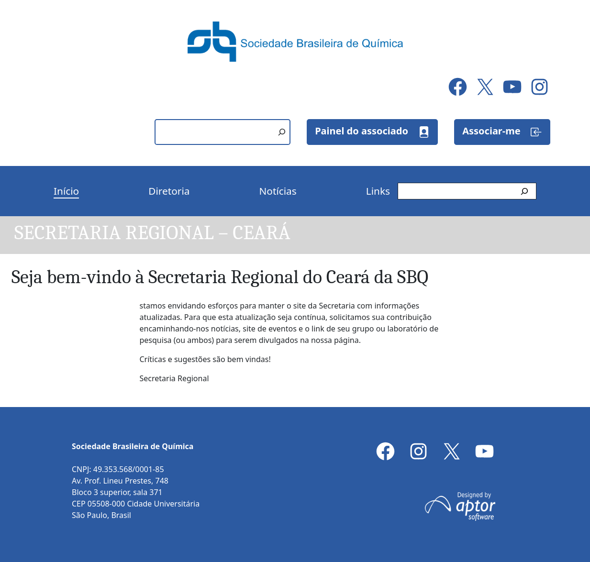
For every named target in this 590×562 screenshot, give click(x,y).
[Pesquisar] (282, 132)
